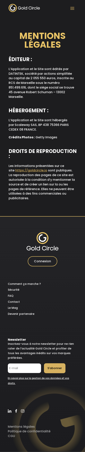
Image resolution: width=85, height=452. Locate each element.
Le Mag (13, 308)
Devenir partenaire (21, 314)
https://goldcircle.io (31, 170)
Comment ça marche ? (24, 284)
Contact (14, 302)
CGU (11, 436)
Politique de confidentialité (29, 431)
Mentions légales (21, 426)
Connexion (42, 261)
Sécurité (13, 290)
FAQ (10, 296)
